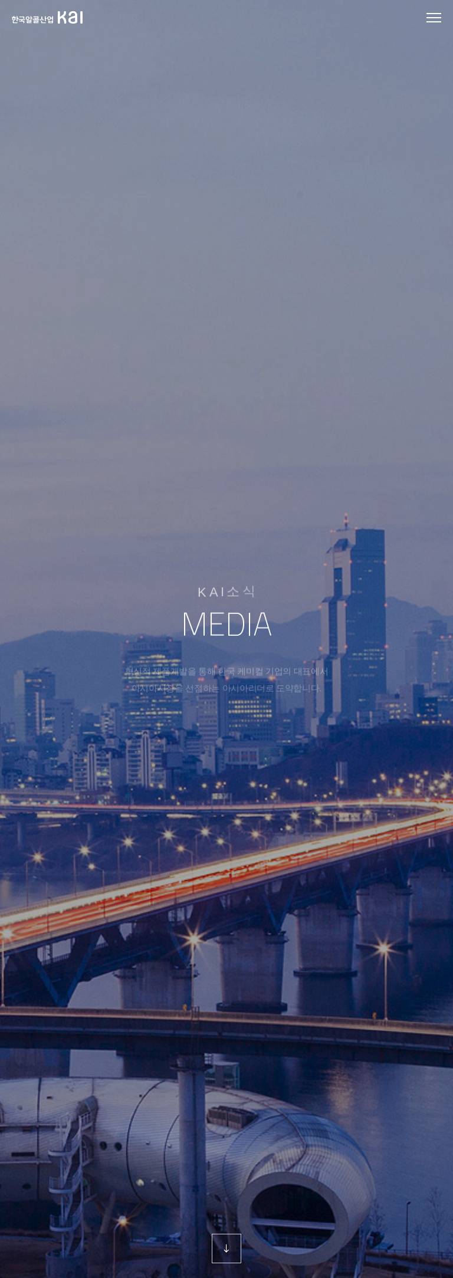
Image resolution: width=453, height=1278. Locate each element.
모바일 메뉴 (433, 18)
